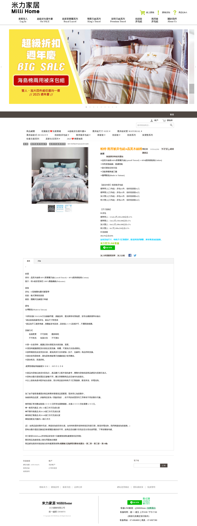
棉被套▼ (101, 135)
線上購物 (147, 12)
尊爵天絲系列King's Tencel (94, 20)
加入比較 (121, 256)
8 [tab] (112, 107)
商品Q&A (179, 12)
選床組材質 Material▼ (130, 131)
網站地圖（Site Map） (31, 465)
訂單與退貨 (53, 468)
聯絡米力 (43, 487)
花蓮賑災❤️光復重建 (51, 131)
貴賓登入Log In (23, 20)
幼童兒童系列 (32, 139)
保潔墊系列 (147, 135)
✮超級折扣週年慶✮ (76, 131)
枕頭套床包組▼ (62, 135)
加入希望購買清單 (107, 256)
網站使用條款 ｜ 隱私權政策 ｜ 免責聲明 (136, 487)
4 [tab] (97, 107)
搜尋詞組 (26, 468)
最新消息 (67, 487)
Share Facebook (130, 255)
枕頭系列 (131, 135)
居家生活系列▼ (53, 139)
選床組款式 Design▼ (37, 135)
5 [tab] (101, 107)
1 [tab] (86, 107)
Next (195, 67)
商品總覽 (30, 131)
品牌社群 (78, 487)
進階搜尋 (26, 471)
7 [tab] (109, 107)
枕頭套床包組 (138, 20)
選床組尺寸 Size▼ (101, 131)
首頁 (26, 144)
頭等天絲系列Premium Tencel (118, 20)
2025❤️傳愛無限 (75, 139)
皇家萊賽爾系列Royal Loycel (70, 20)
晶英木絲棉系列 (58, 144)
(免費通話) (151, 508)
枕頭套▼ (116, 135)
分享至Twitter (135, 255)
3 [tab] (93, 107)
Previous (1, 67)
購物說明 (55, 487)
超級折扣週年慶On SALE (45, 20)
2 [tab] (90, 107)
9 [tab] (116, 107)
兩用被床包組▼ (83, 135)
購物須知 (163, 12)
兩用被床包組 (154, 20)
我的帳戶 (52, 465)
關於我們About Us (172, 20)
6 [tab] (105, 107)
